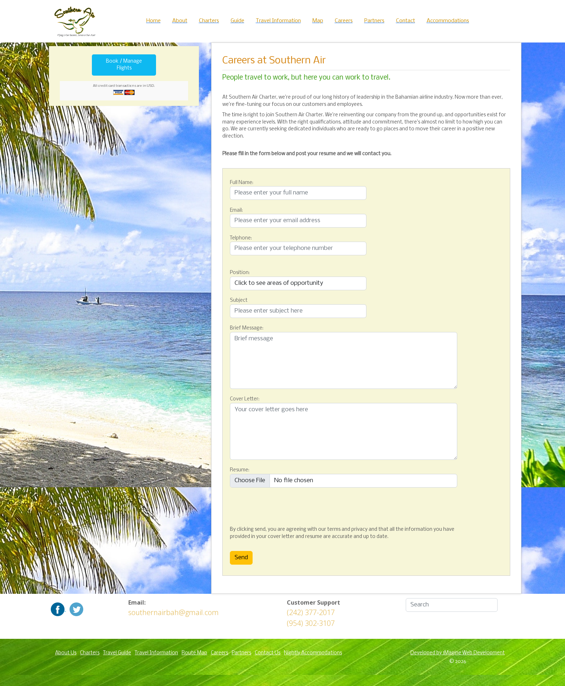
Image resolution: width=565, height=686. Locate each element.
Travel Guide (117, 653)
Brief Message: (246, 328)
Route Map (194, 653)
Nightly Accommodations (313, 653)
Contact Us (267, 653)
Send (241, 557)
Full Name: (241, 182)
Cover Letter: (244, 399)
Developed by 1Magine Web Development (457, 653)
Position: (240, 272)
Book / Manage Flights (124, 65)
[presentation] (266, 505)
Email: (236, 210)
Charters (89, 653)
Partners (241, 653)
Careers (219, 653)
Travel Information (156, 653)
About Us (65, 653)
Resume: (239, 470)
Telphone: (241, 238)
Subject (239, 300)
